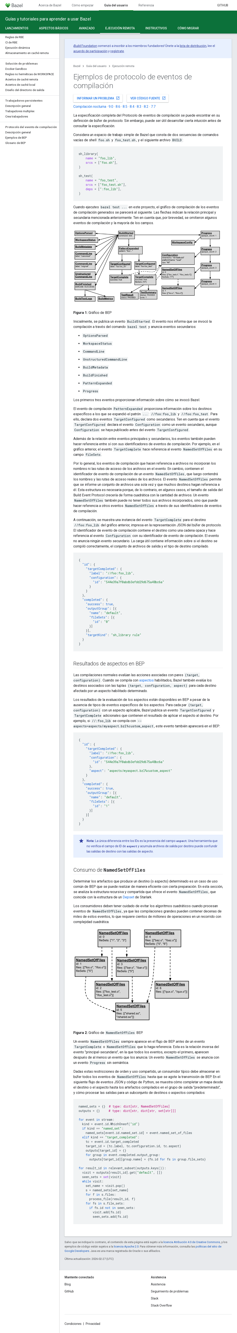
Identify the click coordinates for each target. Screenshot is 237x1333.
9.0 (111, 106)
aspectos (146, 680)
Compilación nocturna (89, 106)
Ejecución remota (123, 66)
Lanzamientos (16, 28)
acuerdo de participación (90, 51)
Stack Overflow (161, 1305)
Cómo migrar (188, 28)
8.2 (146, 106)
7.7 (153, 106)
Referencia (146, 5)
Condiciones (73, 1324)
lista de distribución (193, 46)
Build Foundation (85, 46)
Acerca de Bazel (50, 5)
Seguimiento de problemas (170, 1291)
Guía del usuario (96, 66)
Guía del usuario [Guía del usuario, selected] (116, 5)
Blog (68, 1284)
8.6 (118, 106)
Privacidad (93, 1324)
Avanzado (87, 28)
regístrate (117, 51)
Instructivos (156, 28)
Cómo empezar (83, 5)
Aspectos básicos (53, 28)
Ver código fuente (148, 98)
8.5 (125, 106)
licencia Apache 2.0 (126, 1246)
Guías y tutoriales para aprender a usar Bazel (48, 19)
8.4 (132, 106)
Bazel (76, 66)
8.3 (139, 106)
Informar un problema (98, 98)
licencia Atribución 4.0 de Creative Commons (191, 1242)
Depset (128, 897)
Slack (154, 1298)
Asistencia (158, 1284)
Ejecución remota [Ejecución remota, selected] (120, 28)
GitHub (222, 5)
